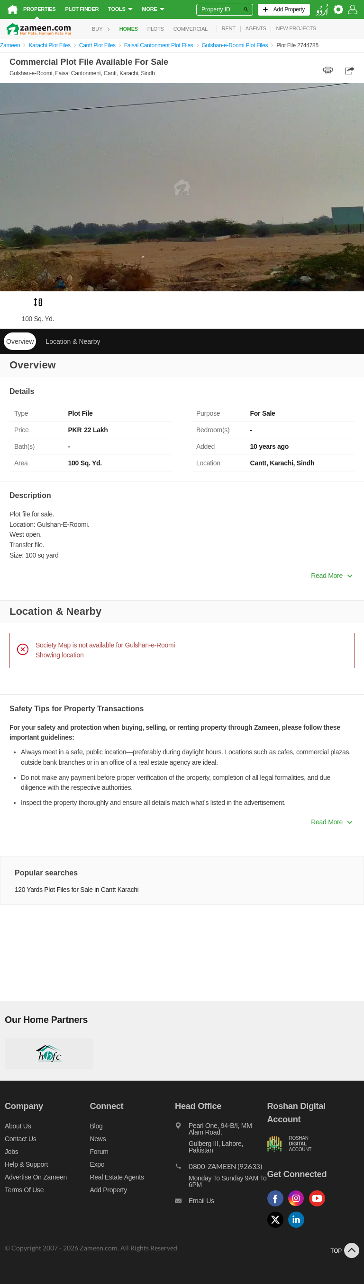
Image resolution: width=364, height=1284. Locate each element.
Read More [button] (331, 575)
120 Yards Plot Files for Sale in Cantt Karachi (76, 889)
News (98, 1139)
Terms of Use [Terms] (24, 1190)
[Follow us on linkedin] (298, 1228)
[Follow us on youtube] (319, 1206)
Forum (99, 1151)
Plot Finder (82, 9)
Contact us (20, 1139)
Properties (39, 9)
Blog (96, 1126)
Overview (20, 341)
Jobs (11, 1151)
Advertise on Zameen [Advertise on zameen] (36, 1177)
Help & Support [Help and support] (26, 1164)
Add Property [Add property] (108, 1190)
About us (18, 1126)
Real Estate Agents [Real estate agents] (117, 1177)
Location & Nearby (73, 341)
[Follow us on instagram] (298, 1206)
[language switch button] (322, 10)
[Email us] (221, 1203)
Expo (97, 1164)
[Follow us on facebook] (277, 1206)
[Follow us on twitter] (277, 1228)
